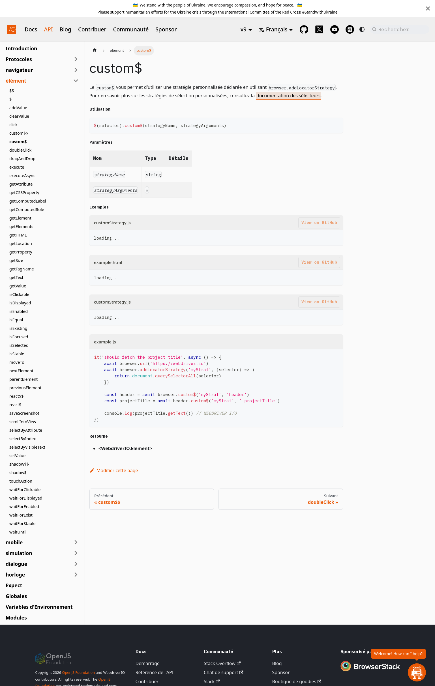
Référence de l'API (155, 672)
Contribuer (92, 29)
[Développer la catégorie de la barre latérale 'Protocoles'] (76, 59)
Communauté (131, 29)
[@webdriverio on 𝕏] (319, 29)
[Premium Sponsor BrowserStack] (370, 672)
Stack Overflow (222, 663)
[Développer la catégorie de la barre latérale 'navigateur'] (76, 70)
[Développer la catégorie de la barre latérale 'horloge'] (76, 574)
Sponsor (166, 29)
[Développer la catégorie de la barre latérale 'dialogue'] (76, 564)
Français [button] (273, 29)
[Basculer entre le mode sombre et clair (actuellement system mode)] (362, 29)
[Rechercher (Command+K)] (399, 29)
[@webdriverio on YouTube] (334, 29)
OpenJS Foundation (78, 672)
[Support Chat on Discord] (349, 29)
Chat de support (223, 672)
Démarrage (148, 663)
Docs (31, 29)
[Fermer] (428, 8)
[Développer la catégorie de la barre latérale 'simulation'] (76, 553)
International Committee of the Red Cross (262, 12)
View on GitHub (319, 222)
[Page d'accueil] (94, 50)
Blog (65, 29)
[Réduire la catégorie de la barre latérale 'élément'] (76, 80)
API (48, 29)
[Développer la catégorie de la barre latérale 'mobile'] (76, 542)
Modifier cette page (113, 470)
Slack (212, 681)
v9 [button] (244, 29)
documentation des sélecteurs (288, 96)
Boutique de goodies (297, 681)
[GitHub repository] (304, 29)
